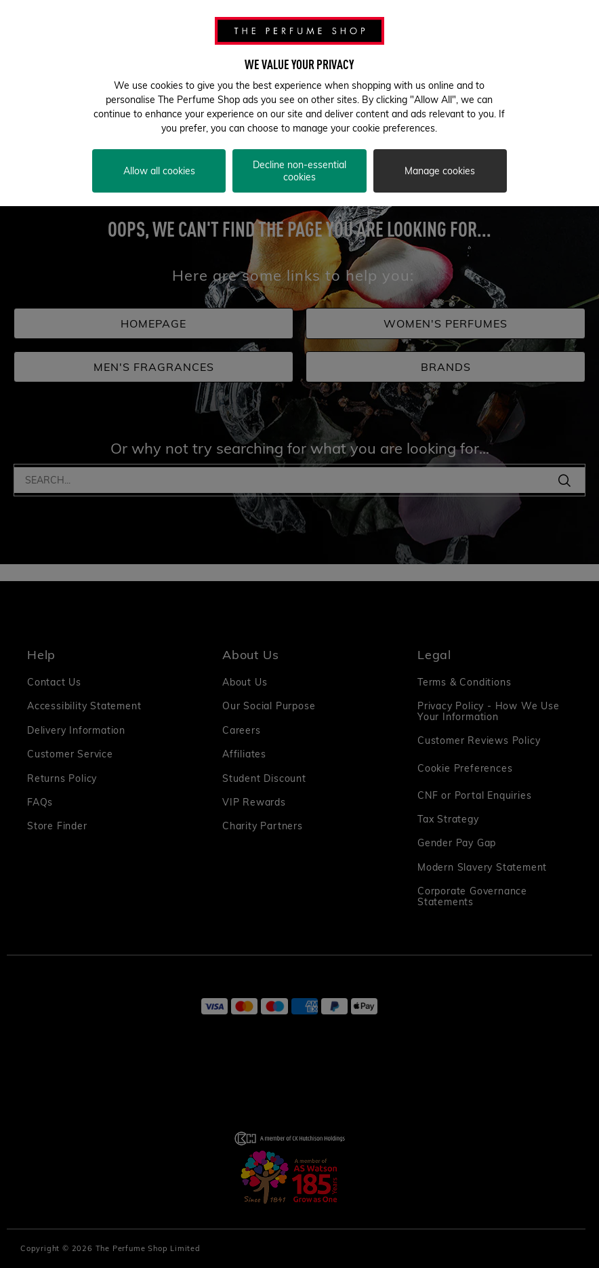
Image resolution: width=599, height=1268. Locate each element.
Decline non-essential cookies (299, 171)
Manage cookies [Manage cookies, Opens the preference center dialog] (440, 171)
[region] (299, 103)
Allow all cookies (159, 171)
